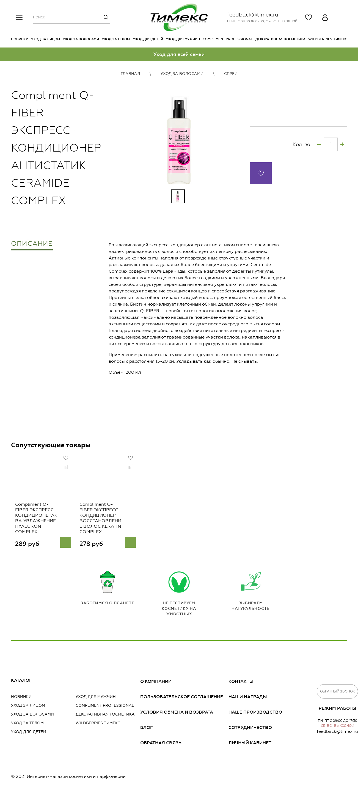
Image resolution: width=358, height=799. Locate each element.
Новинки (19, 39)
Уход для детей (148, 39)
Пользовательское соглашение (181, 697)
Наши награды (247, 697)
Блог (146, 728)
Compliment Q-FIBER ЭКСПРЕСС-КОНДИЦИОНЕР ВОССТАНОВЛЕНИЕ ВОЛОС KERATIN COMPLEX (103, 522)
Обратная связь (160, 744)
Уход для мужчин (183, 39)
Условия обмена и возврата (176, 713)
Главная (130, 73)
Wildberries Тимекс (327, 39)
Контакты (241, 682)
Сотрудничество (250, 728)
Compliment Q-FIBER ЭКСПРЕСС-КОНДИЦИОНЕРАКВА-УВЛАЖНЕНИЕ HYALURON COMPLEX (34, 522)
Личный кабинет (249, 744)
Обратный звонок (337, 692)
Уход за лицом (45, 39)
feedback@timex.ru (252, 14)
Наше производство (255, 713)
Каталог (21, 681)
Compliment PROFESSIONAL (228, 39)
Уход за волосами (81, 39)
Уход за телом (116, 39)
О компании (156, 682)
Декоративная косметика (280, 39)
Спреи (231, 73)
